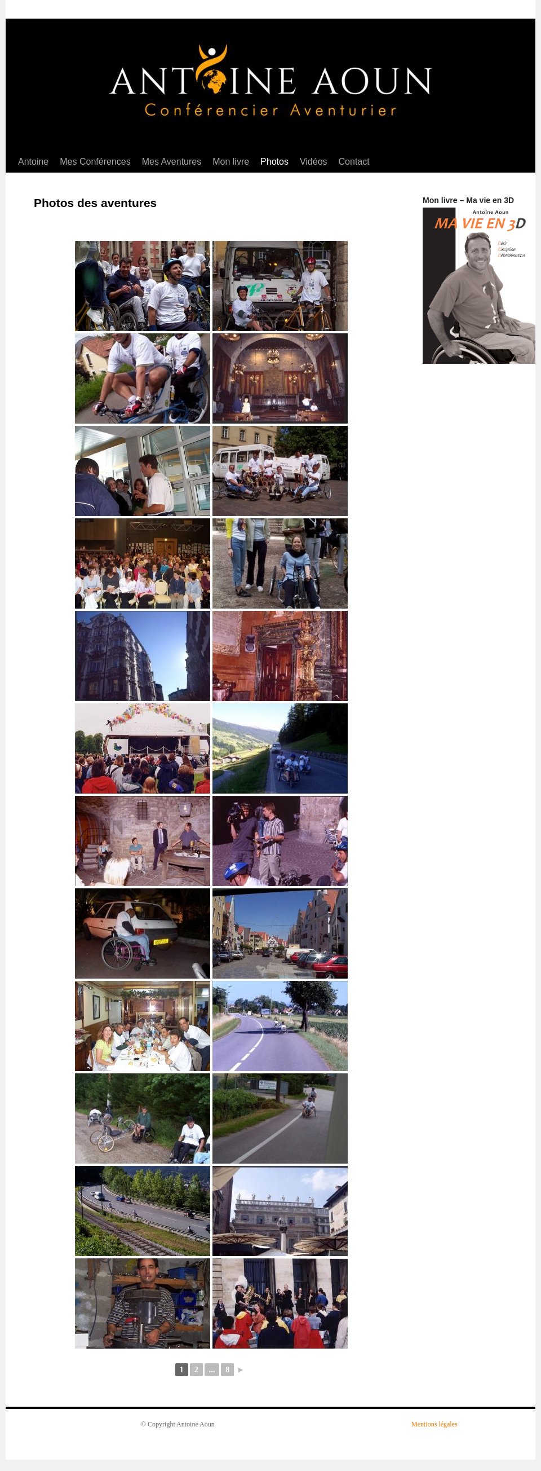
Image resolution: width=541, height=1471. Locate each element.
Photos (274, 161)
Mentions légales (434, 1424)
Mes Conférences (95, 161)
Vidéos (313, 161)
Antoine (33, 161)
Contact (354, 161)
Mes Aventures (172, 161)
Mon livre (230, 161)
